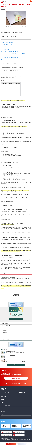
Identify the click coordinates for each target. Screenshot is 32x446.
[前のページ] (12, 299)
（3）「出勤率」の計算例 (5, 49)
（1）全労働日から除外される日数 (7, 46)
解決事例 (2, 408)
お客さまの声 (3, 411)
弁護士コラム (18, 408)
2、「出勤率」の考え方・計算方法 (6, 44)
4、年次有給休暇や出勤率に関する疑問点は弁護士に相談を (10, 57)
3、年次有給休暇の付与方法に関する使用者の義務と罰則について (11, 51)
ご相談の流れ (3, 402)
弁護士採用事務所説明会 (4, 426)
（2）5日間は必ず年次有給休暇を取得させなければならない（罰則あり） (13, 55)
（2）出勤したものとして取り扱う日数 (8, 47)
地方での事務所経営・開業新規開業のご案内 (27, 426)
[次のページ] (20, 299)
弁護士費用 (2, 399)
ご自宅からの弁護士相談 (4, 414)
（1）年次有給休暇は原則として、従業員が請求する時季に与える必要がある (13, 53)
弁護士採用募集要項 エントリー (15, 426)
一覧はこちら (15, 364)
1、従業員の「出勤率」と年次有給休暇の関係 (8, 42)
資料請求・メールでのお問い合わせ (16, 318)
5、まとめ (2, 59)
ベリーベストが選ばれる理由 (5, 405)
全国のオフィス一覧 (4, 396)
